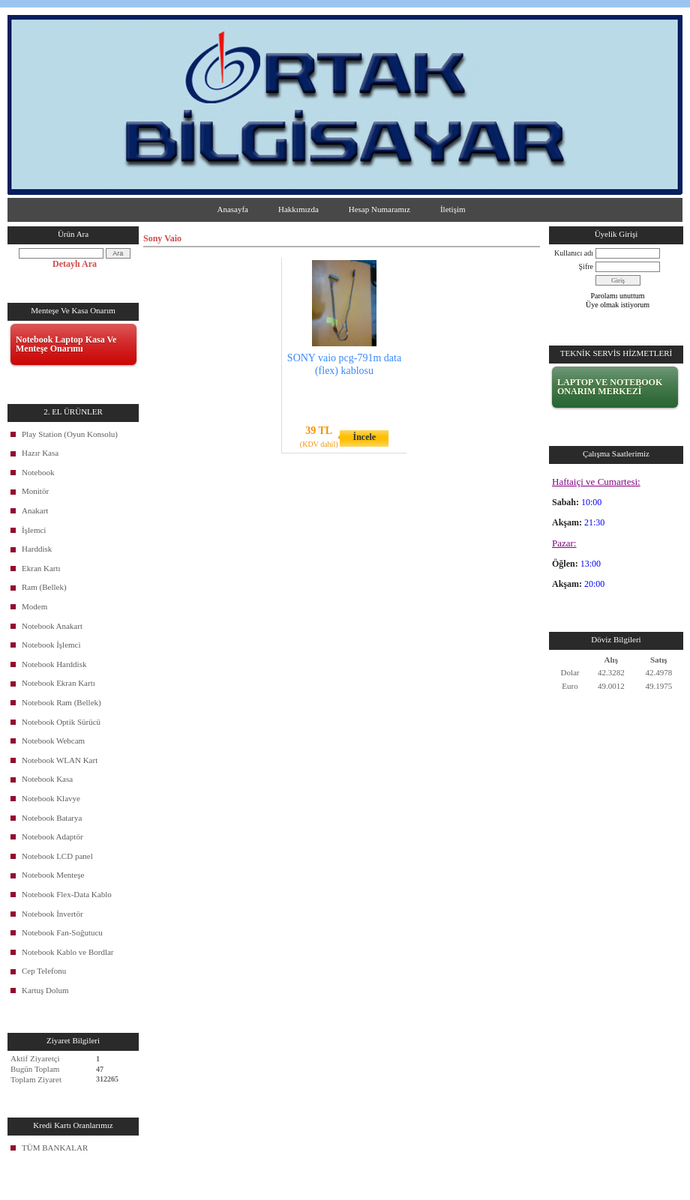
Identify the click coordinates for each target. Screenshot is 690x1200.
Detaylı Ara (74, 264)
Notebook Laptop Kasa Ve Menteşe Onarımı (66, 344)
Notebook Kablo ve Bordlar (68, 951)
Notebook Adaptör (52, 836)
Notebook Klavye (51, 798)
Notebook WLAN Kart (60, 760)
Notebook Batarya (52, 817)
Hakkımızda (298, 209)
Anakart (35, 510)
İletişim (453, 209)
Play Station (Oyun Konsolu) (70, 433)
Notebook (38, 472)
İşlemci (34, 529)
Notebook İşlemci (51, 644)
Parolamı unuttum (618, 296)
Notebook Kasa (47, 778)
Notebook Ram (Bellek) (61, 702)
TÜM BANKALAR (55, 1147)
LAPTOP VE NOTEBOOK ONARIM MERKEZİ (609, 387)
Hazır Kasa (40, 452)
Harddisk (37, 548)
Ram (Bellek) (44, 586)
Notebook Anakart (52, 625)
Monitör (35, 490)
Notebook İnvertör (52, 913)
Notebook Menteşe (53, 874)
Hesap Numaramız (379, 209)
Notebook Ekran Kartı (58, 682)
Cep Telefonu (44, 970)
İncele (364, 437)
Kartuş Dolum (45, 990)
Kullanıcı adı (573, 253)
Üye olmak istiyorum (618, 305)
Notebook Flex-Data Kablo (67, 894)
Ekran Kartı (41, 568)
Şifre (586, 266)
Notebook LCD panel (57, 855)
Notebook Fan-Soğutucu (62, 932)
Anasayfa (232, 209)
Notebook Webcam (53, 740)
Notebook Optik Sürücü (61, 721)
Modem (34, 606)
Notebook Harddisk (54, 664)
